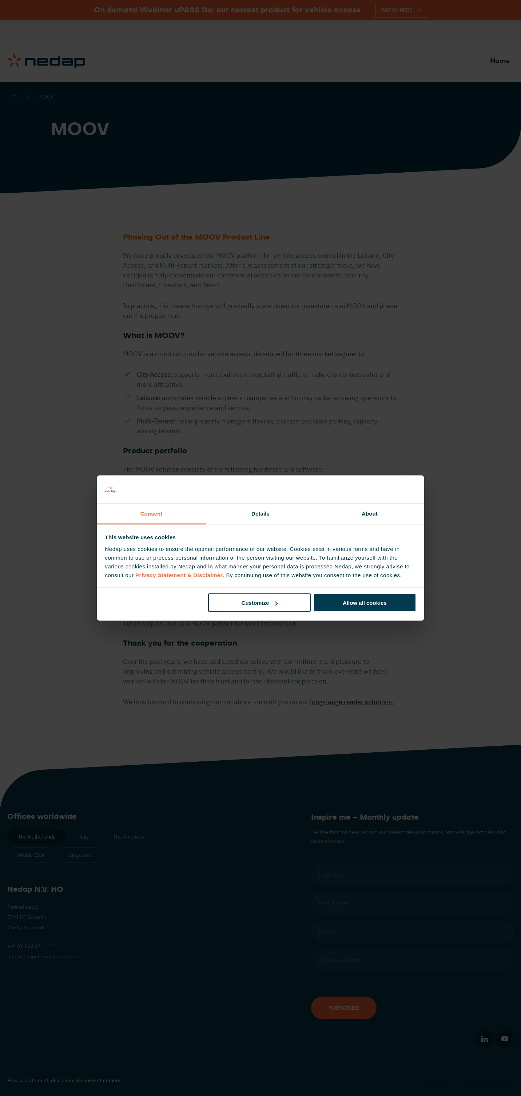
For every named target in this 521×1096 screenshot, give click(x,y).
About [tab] (370, 513)
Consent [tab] (151, 513)
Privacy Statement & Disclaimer (179, 575)
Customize (260, 603)
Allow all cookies (365, 603)
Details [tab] (260, 513)
